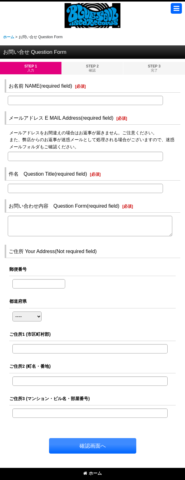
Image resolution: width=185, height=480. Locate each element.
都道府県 (18, 301)
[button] (176, 8)
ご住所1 (30, 334)
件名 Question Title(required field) (48, 174)
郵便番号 (18, 269)
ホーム (92, 473)
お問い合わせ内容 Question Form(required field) (64, 206)
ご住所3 (49, 398)
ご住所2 (30, 366)
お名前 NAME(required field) (40, 86)
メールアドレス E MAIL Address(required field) (61, 118)
